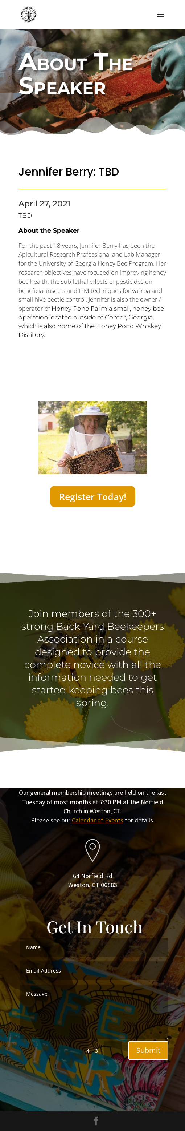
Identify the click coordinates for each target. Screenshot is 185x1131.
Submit (148, 1050)
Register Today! (92, 496)
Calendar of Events (97, 820)
